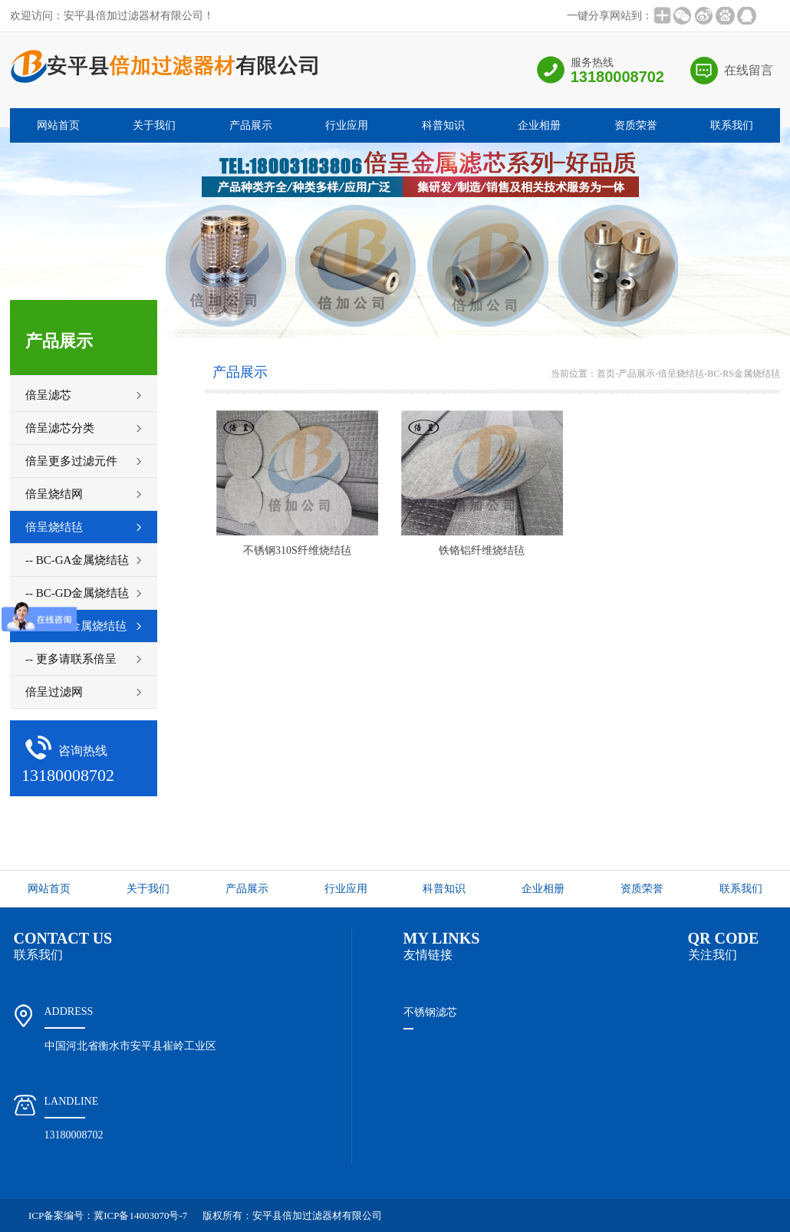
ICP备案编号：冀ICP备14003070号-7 (107, 1215)
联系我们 (731, 125)
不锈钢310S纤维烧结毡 (297, 550)
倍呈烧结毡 (681, 373)
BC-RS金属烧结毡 (743, 373)
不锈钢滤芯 (430, 1012)
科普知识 (443, 125)
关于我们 (154, 125)
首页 (606, 373)
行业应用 (346, 125)
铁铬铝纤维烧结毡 (482, 550)
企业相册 (539, 125)
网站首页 (58, 125)
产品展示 (250, 125)
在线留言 (748, 70)
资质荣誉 (635, 125)
